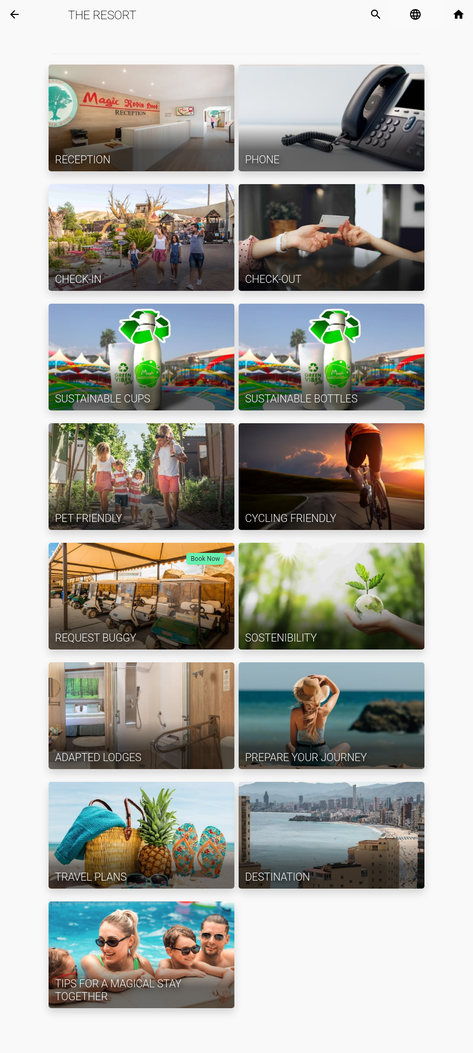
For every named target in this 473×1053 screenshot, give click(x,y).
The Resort (102, 15)
